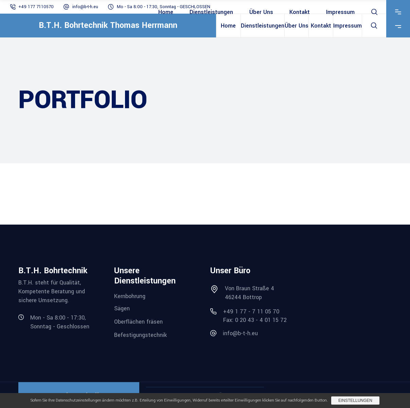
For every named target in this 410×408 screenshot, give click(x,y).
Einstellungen (355, 400)
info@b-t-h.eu (85, 7)
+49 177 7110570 (36, 7)
